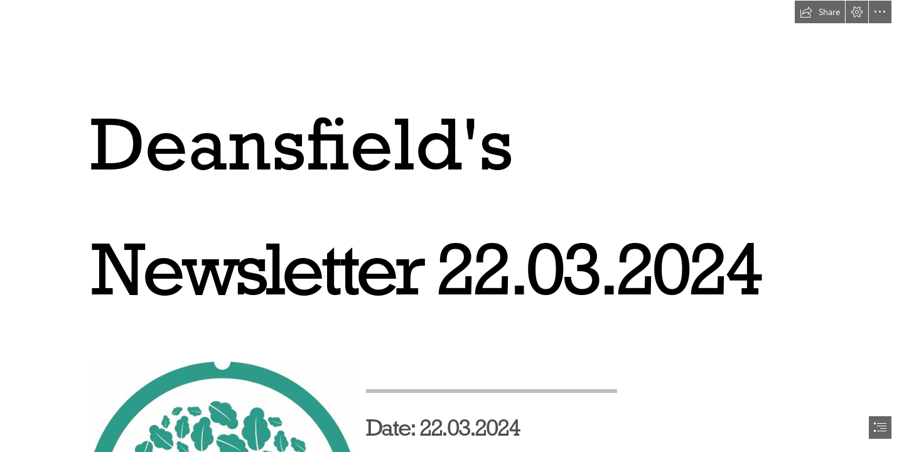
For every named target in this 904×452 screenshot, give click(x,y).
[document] (452, 226)
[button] (820, 12)
